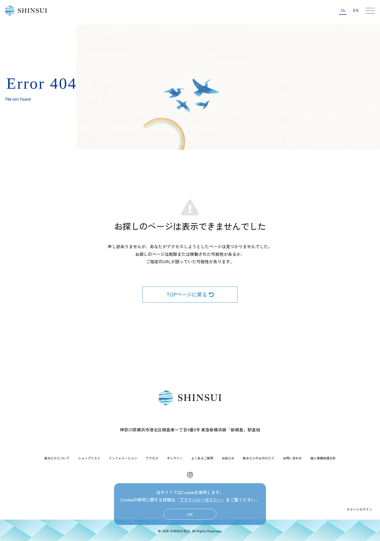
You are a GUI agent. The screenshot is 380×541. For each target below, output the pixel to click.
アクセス (152, 458)
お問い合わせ (292, 458)
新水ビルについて (57, 458)
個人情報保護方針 (323, 458)
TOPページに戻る (190, 294)
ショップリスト (89, 458)
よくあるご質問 (202, 458)
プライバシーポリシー (200, 499)
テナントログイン (359, 509)
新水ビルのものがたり (258, 458)
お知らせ (228, 458)
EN (356, 10)
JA (342, 10)
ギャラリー (175, 458)
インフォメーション (123, 458)
